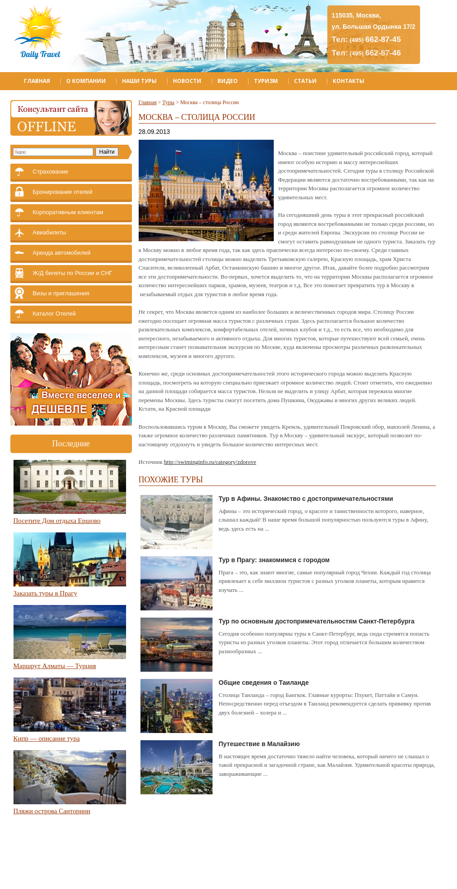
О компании (86, 81)
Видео (227, 81)
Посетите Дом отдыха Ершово (57, 520)
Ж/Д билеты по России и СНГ (73, 273)
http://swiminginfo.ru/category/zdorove (210, 461)
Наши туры (139, 81)
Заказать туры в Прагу (45, 593)
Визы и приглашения (61, 293)
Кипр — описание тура (47, 738)
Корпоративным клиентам (68, 212)
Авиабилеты (49, 232)
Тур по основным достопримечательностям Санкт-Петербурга (317, 621)
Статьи (305, 81)
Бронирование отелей (63, 191)
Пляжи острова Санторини (52, 811)
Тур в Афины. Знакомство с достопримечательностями (306, 498)
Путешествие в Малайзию (259, 743)
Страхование (50, 171)
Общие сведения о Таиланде (264, 682)
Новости (187, 81)
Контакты (348, 81)
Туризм (266, 81)
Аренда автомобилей (62, 252)
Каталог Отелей (54, 313)
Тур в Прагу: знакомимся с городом (274, 560)
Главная (37, 81)
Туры (169, 102)
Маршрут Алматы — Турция (55, 665)
